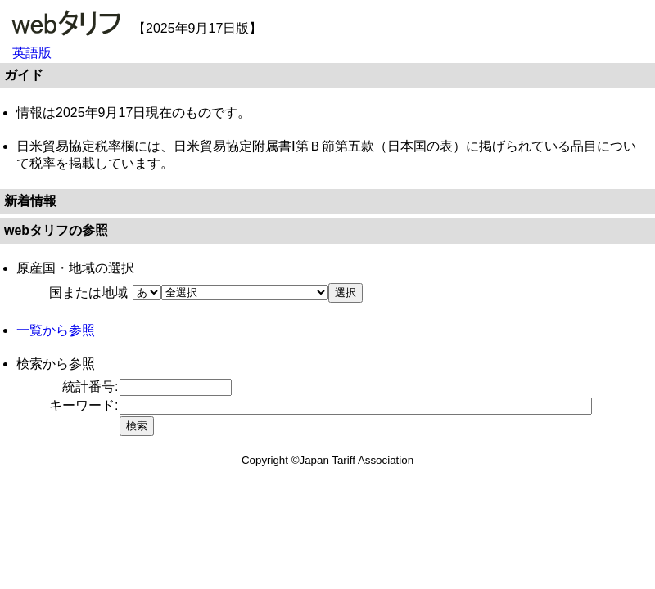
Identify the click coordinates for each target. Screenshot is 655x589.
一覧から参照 (55, 330)
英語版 (32, 53)
